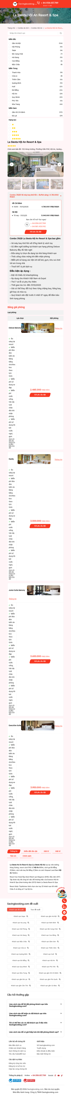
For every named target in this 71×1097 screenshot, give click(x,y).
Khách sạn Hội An (50, 960)
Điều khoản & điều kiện (46, 1051)
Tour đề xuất (35, 910)
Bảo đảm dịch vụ (15, 1045)
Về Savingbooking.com (46, 1045)
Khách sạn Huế (50, 954)
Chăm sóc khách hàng (17, 1048)
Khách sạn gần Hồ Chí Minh (50, 973)
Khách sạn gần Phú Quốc (50, 979)
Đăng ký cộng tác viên (17, 1063)
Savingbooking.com (35, 1089)
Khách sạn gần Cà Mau (50, 985)
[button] (14, 184)
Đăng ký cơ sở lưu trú (17, 1066)
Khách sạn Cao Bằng (50, 935)
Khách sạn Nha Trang (21, 973)
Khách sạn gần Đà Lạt (21, 979)
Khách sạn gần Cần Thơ (21, 985)
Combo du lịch (23, 28)
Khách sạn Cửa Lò (21, 948)
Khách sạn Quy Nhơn (21, 967)
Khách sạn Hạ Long (21, 923)
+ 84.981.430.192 (38, 226)
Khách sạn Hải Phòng (21, 929)
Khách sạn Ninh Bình (50, 923)
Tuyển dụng (41, 1048)
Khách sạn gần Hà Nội (50, 916)
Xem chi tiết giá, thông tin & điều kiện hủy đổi (12, 443)
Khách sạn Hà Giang (20, 935)
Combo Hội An (36, 28)
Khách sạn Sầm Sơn (50, 941)
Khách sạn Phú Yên (50, 967)
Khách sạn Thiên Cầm (50, 948)
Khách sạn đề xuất (16, 910)
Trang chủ (11, 28)
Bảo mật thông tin (44, 1054)
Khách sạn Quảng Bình (20, 954)
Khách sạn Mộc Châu (21, 941)
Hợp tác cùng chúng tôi (18, 1069)
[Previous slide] (12, 164)
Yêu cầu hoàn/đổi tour (17, 1054)
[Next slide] (59, 164)
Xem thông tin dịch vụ (17, 1051)
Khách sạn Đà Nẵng (21, 960)
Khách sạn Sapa (21, 916)
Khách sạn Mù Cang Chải (50, 929)
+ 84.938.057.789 (49, 3)
